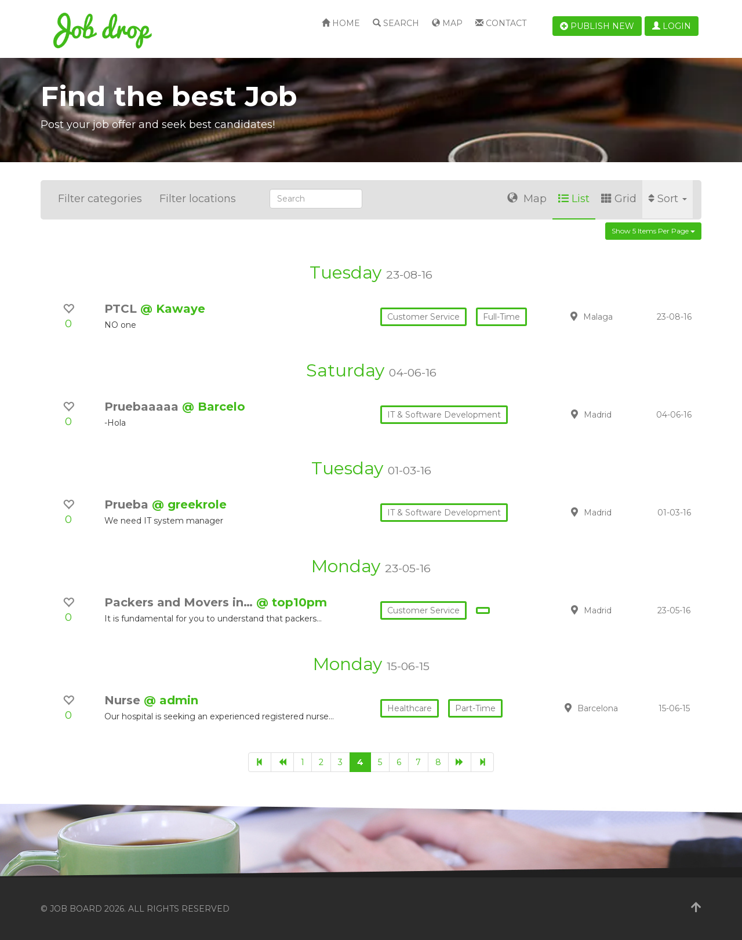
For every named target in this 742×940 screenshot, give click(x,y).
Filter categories (100, 198)
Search (396, 23)
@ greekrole (189, 504)
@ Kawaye (172, 309)
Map (447, 23)
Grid (618, 198)
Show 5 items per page (653, 230)
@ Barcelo (213, 407)
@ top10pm (291, 602)
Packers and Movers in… (180, 602)
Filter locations (197, 198)
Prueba (128, 504)
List (574, 198)
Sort (667, 198)
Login (671, 26)
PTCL (122, 309)
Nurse (124, 700)
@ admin (171, 700)
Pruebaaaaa (143, 407)
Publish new (597, 26)
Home (341, 23)
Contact (500, 23)
